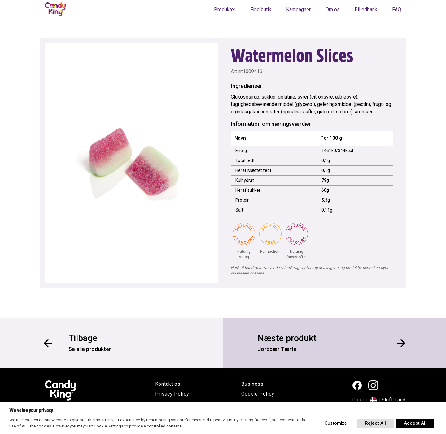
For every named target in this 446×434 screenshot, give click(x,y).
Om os (333, 9)
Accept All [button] (415, 423)
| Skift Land (392, 400)
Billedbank (366, 9)
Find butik (260, 9)
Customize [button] (336, 423)
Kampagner (298, 9)
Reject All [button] (375, 423)
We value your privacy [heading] (31, 410)
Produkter (224, 9)
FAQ (396, 9)
